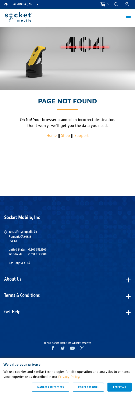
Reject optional (88, 387)
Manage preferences (50, 387)
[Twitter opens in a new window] (62, 349)
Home (51, 135)
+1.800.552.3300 (37, 249)
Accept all (119, 387)
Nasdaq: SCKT (19, 263)
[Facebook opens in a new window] (53, 349)
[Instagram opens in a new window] (82, 349)
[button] (116, 4)
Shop (65, 135)
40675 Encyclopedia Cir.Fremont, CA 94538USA (23, 236)
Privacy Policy (68, 377)
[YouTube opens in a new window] (72, 349)
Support (81, 135)
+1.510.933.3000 (37, 254)
